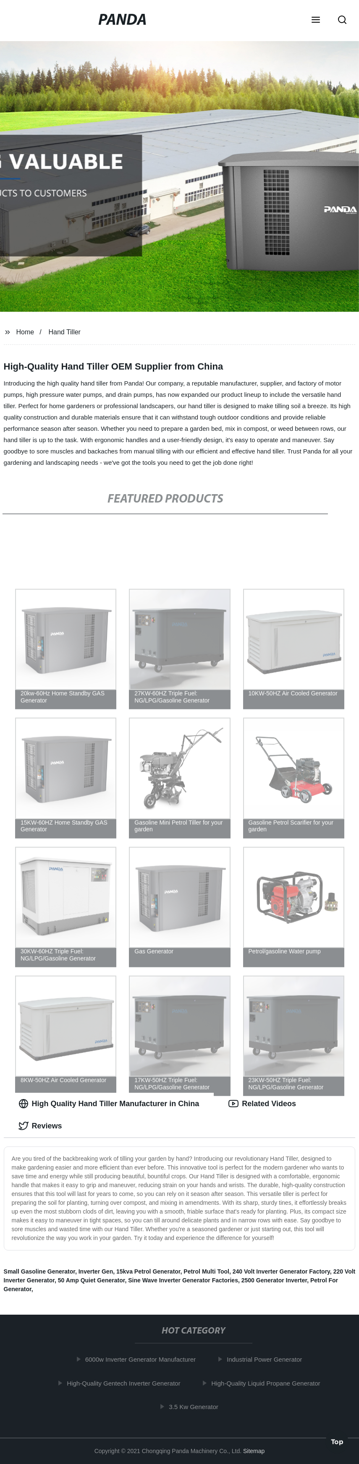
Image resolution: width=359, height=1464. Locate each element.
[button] (315, 20)
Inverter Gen (96, 1271)
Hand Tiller (64, 332)
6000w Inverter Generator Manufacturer (143, 1359)
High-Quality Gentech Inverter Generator (126, 1382)
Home (25, 332)
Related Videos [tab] (262, 1104)
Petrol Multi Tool (206, 1271)
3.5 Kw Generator (196, 1406)
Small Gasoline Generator (39, 1271)
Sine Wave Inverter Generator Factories (183, 1280)
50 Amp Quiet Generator (91, 1280)
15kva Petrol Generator (148, 1271)
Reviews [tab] (40, 1126)
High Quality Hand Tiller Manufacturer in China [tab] (108, 1104)
